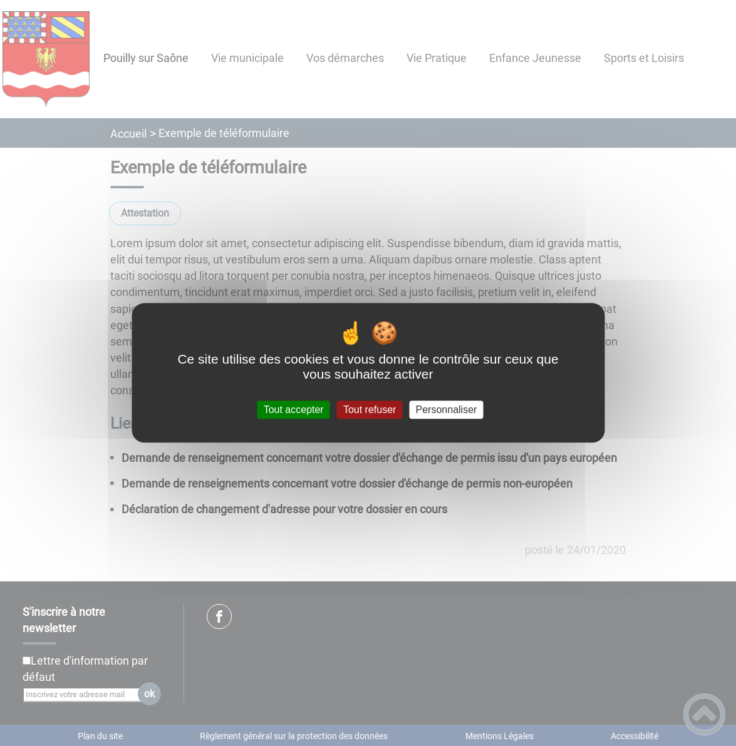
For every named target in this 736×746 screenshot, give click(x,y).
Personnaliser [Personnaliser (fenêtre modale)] (446, 409)
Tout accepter (294, 409)
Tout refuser (369, 409)
